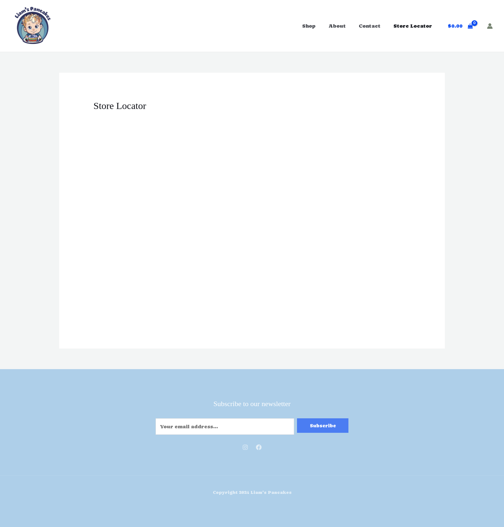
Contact (370, 26)
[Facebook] (259, 447)
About (337, 26)
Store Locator (412, 26)
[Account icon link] (490, 26)
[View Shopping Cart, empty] (460, 26)
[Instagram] (245, 447)
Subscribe (323, 425)
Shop (309, 26)
